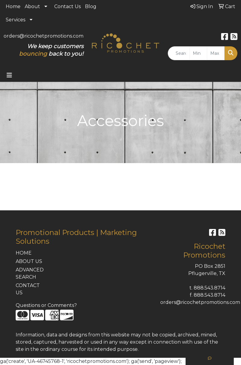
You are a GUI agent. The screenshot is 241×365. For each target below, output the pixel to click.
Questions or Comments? (46, 305)
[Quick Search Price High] (216, 53)
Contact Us (67, 6)
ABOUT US (29, 261)
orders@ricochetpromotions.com (43, 36)
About (32, 6)
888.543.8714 (209, 288)
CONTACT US (28, 289)
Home (13, 6)
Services (15, 20)
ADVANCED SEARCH (30, 273)
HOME (24, 253)
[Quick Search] (179, 53)
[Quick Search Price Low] (198, 53)
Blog (90, 6)
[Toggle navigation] (9, 75)
